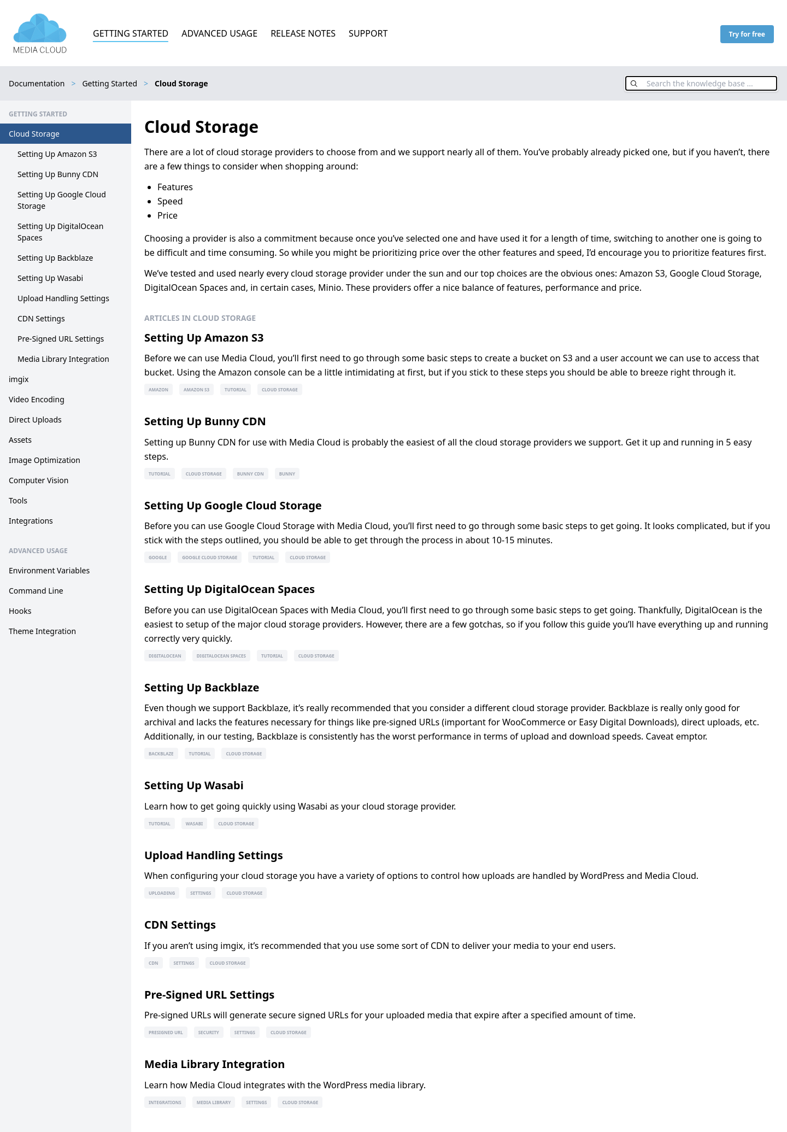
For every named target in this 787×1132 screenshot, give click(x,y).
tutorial (235, 389)
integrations (165, 1102)
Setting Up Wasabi (50, 278)
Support (368, 33)
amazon (158, 389)
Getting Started (130, 33)
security (208, 1032)
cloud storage (280, 389)
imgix (18, 379)
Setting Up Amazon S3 (57, 154)
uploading (162, 893)
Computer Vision (39, 480)
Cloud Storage (34, 133)
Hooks (20, 611)
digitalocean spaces (221, 656)
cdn (153, 963)
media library (214, 1102)
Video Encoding (36, 399)
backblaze (161, 753)
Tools (18, 500)
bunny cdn (250, 474)
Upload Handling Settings (63, 298)
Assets (20, 440)
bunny (287, 474)
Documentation (36, 83)
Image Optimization (44, 460)
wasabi (194, 823)
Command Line (36, 590)
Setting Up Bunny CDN (57, 174)
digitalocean (165, 656)
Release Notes (303, 33)
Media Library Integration (63, 359)
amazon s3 (196, 389)
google (158, 557)
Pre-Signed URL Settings (60, 338)
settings (200, 893)
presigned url (166, 1032)
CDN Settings (41, 318)
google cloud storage (209, 557)
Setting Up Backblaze (55, 258)
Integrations (31, 520)
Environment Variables (49, 570)
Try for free (747, 34)
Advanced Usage (219, 33)
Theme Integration (42, 631)
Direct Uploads (35, 419)
